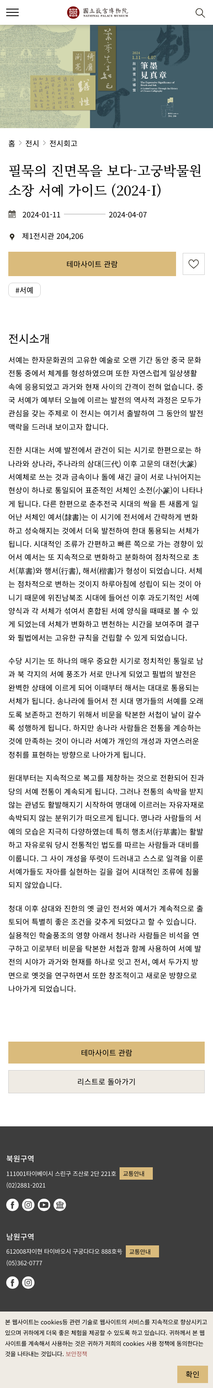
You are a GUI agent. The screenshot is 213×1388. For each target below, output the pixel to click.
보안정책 (76, 1353)
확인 (193, 1374)
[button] (180, 12)
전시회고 (63, 143)
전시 (32, 143)
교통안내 (133, 1173)
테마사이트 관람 (92, 263)
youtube (44, 1205)
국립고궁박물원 (97, 12)
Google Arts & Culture (60, 1205)
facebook (12, 1205)
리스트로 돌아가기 (106, 1081)
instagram (28, 1205)
